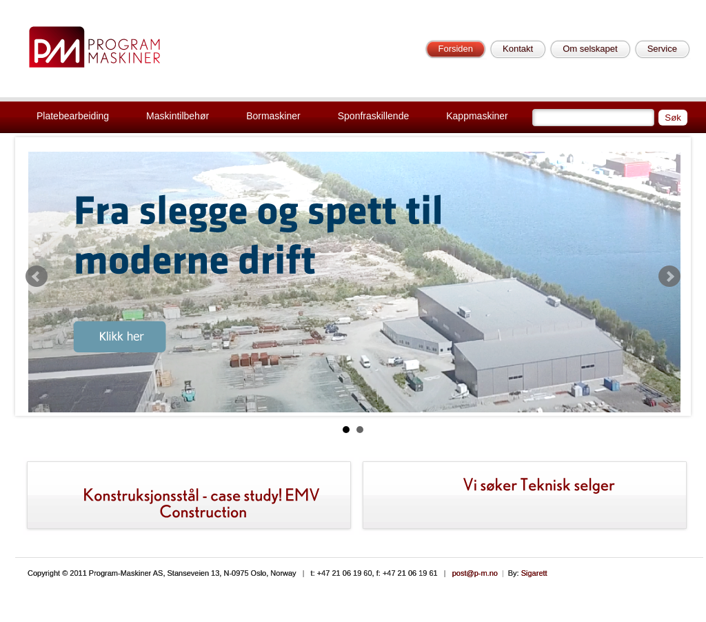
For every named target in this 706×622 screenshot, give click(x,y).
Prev (37, 276)
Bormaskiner (273, 115)
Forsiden (455, 48)
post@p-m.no (475, 573)
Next (669, 276)
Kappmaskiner (477, 115)
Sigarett (534, 573)
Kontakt (518, 48)
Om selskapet (590, 48)
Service (662, 48)
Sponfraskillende (374, 115)
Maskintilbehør (177, 115)
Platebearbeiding (73, 115)
